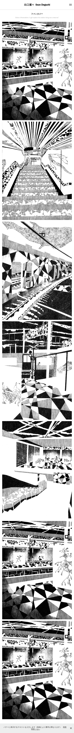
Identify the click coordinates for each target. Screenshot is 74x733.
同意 (65, 727)
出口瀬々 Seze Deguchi (37, 4)
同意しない (35, 729)
